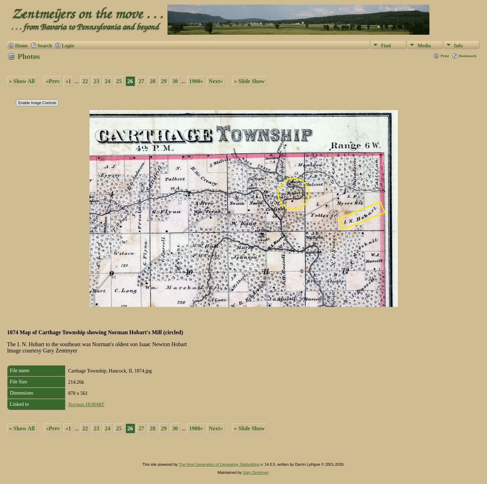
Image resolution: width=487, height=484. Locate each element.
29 (164, 81)
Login (68, 45)
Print (444, 56)
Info (458, 45)
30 (175, 81)
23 (96, 81)
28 (153, 81)
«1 (68, 81)
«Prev (53, 81)
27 (141, 81)
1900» (196, 81)
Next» (216, 81)
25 (119, 81)
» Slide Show (249, 81)
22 (85, 81)
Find (386, 45)
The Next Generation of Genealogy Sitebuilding (219, 464)
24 (108, 81)
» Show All (22, 81)
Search (45, 45)
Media (424, 45)
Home (21, 45)
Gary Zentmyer (255, 472)
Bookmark (467, 56)
